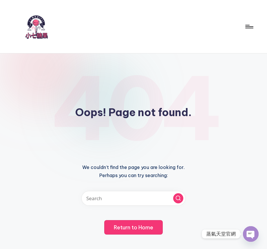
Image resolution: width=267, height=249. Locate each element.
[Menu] (249, 27)
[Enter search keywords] (133, 198)
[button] (178, 198)
